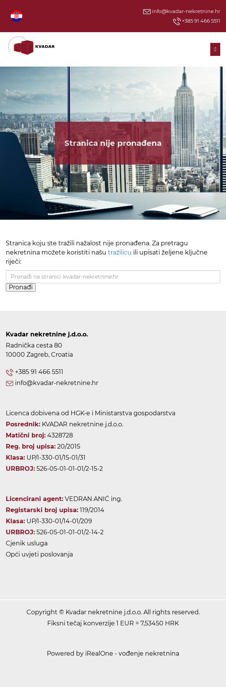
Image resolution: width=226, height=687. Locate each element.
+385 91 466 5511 (196, 21)
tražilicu (120, 252)
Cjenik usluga (27, 543)
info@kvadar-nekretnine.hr (181, 11)
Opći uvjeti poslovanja (39, 554)
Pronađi (21, 287)
